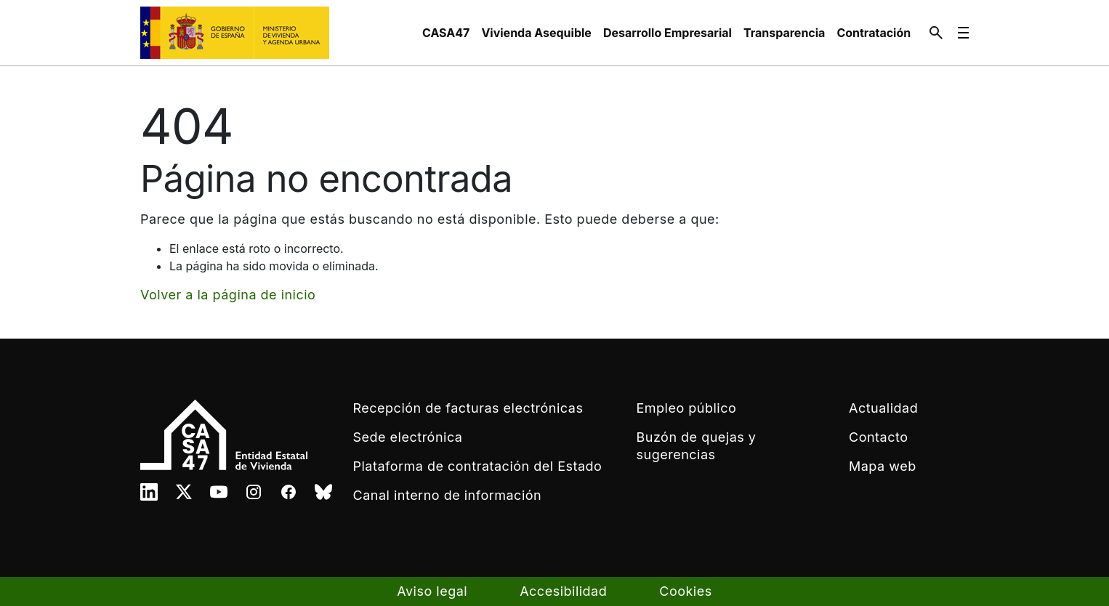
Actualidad (883, 408)
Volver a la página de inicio (227, 294)
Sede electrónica (408, 437)
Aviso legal (432, 591)
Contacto (878, 437)
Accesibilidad (563, 591)
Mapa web (882, 466)
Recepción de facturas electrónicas (468, 408)
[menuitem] (445, 32)
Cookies (685, 591)
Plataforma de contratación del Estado (477, 466)
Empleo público (687, 408)
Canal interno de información (447, 495)
